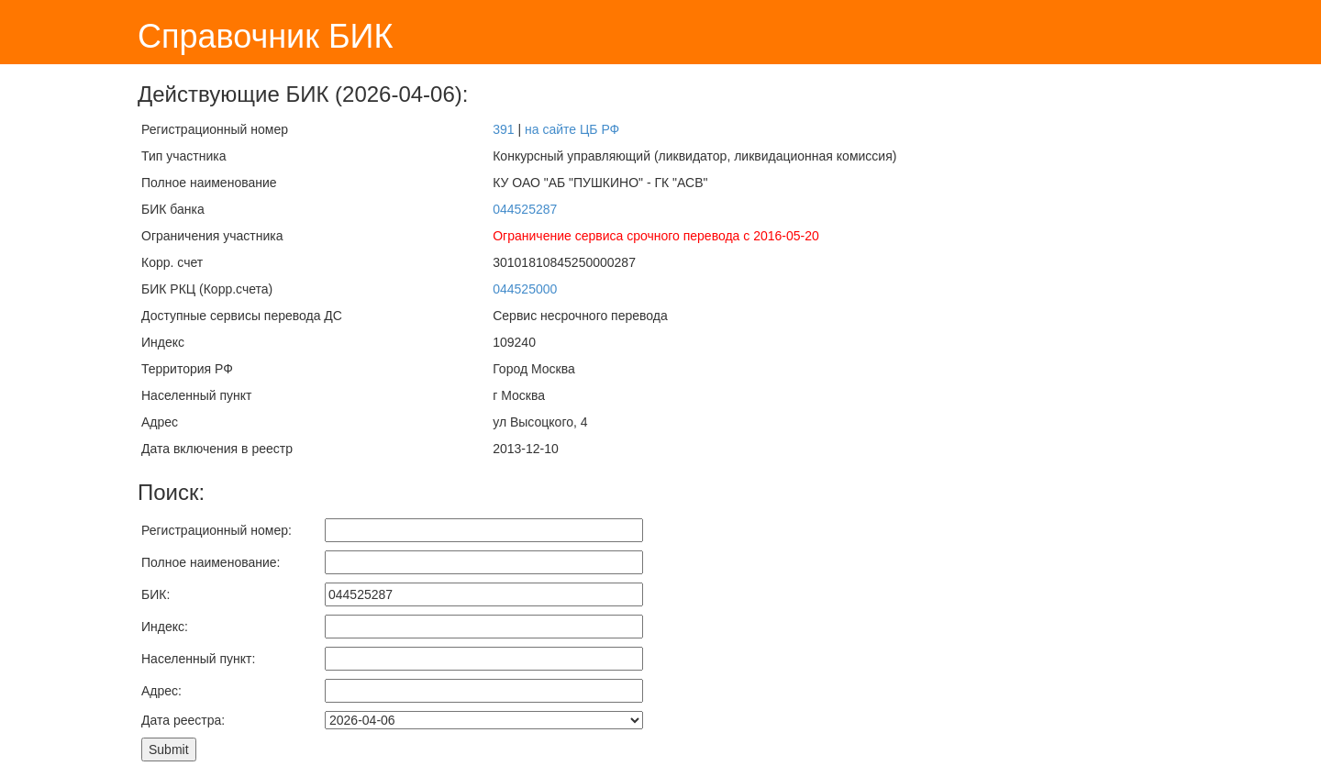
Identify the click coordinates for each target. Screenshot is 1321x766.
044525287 (525, 209)
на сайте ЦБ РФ (572, 129)
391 (503, 129)
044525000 (525, 289)
